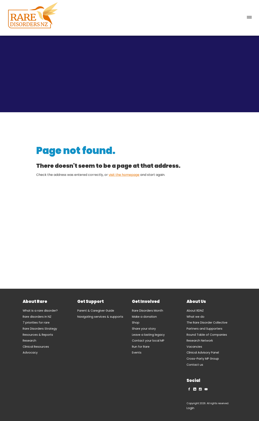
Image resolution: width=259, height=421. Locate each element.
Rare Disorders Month (147, 311)
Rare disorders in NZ (37, 317)
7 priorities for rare (36, 323)
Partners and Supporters (204, 329)
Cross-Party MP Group (203, 359)
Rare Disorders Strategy (40, 329)
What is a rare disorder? (40, 311)
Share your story (144, 329)
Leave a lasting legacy (148, 335)
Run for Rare (141, 347)
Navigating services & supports (100, 317)
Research (29, 341)
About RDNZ (195, 311)
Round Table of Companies (207, 335)
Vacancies (194, 347)
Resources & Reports (38, 335)
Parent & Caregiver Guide (95, 311)
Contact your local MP (148, 341)
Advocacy (30, 352)
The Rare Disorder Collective (207, 323)
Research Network (200, 341)
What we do (195, 317)
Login (190, 408)
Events (136, 352)
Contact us (195, 365)
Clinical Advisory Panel (203, 352)
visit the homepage (124, 174)
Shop (135, 323)
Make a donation (144, 317)
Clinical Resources (36, 347)
